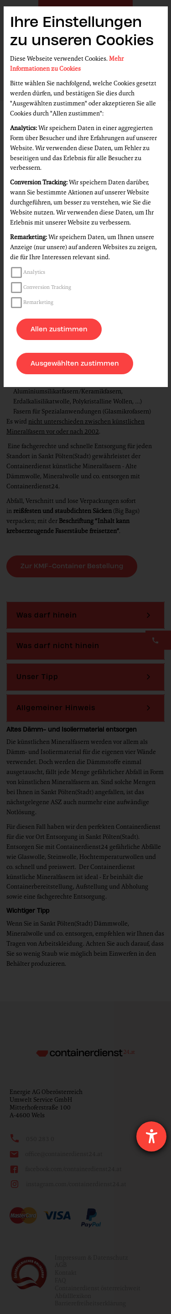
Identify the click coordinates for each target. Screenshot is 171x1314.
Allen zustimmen (59, 329)
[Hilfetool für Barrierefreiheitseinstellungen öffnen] (151, 1136)
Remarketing (38, 302)
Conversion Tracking (47, 287)
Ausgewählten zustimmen (75, 363)
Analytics (34, 272)
